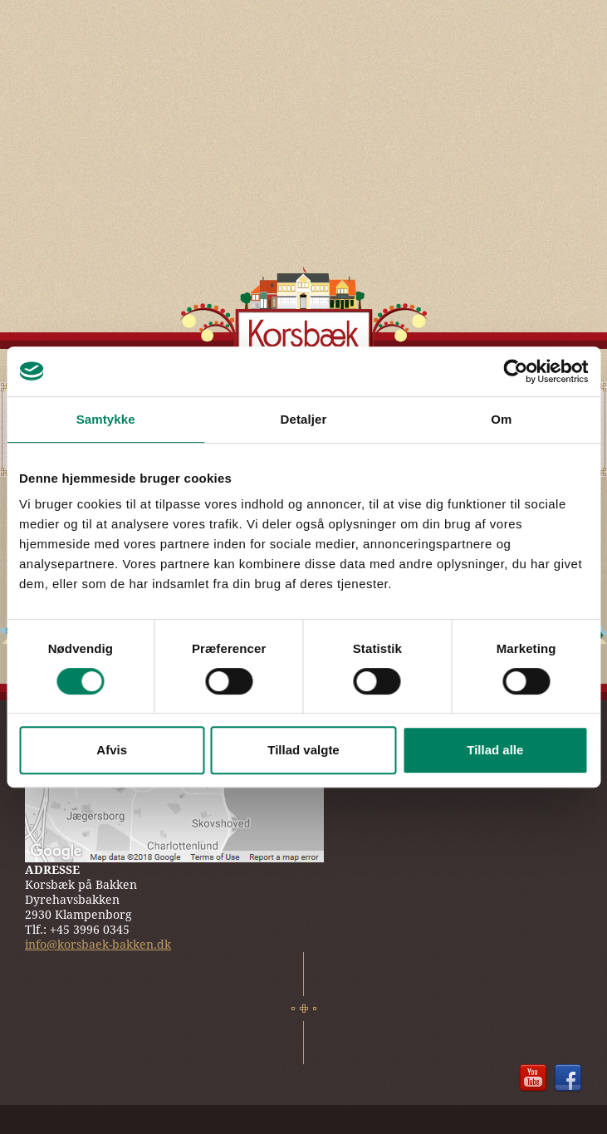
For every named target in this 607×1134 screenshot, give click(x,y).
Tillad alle (495, 750)
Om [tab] (501, 419)
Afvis (111, 750)
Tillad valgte (303, 750)
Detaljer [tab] (304, 419)
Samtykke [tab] (105, 419)
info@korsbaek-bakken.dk (98, 944)
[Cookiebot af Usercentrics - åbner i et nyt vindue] (515, 371)
